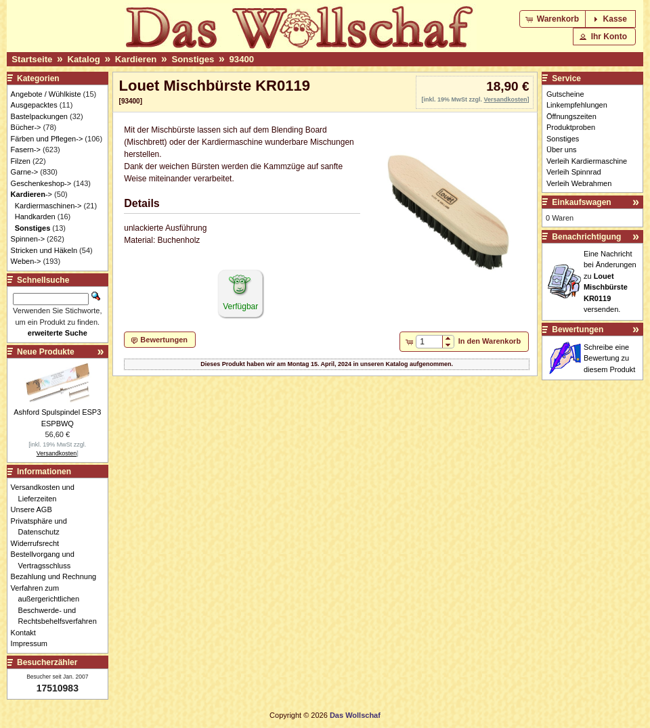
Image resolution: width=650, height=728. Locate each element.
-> (31, 194)
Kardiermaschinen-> (48, 206)
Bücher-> (26, 127)
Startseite (32, 59)
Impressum (32, 643)
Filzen (20, 161)
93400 (241, 59)
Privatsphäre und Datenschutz (42, 527)
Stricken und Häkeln (44, 250)
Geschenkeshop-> (41, 183)
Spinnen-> (28, 239)
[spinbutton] (429, 341)
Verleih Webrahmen (578, 183)
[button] (553, 19)
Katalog (83, 59)
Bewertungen (577, 329)
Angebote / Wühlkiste (46, 94)
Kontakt (27, 633)
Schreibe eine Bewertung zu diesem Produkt (609, 358)
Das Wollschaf (355, 715)
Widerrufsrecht (39, 543)
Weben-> (26, 261)
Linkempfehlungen (576, 105)
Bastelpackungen (39, 116)
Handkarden (35, 216)
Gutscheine (565, 94)
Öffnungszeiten (571, 116)
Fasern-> (26, 149)
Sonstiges (192, 59)
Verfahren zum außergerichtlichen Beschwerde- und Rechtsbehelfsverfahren (57, 605)
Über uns (561, 149)
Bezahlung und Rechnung (57, 576)
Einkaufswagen (581, 202)
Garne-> (25, 172)
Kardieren (136, 59)
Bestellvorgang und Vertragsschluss (46, 560)
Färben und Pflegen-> (47, 139)
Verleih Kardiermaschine (586, 161)
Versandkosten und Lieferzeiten (46, 493)
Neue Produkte (45, 352)
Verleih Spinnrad (573, 172)
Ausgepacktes (34, 105)
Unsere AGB (35, 509)
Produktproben (570, 127)
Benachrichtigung (586, 237)
